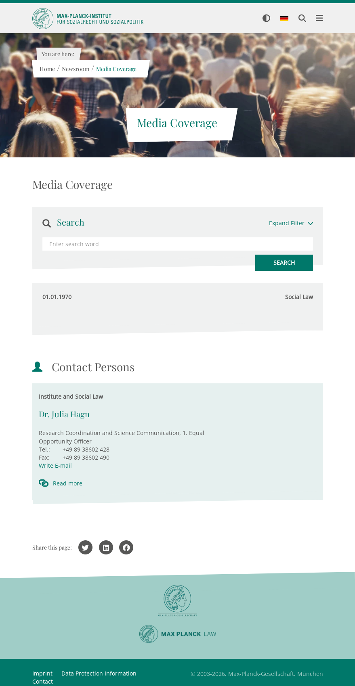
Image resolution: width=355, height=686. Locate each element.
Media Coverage (116, 69)
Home (47, 69)
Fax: (44, 457)
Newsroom (75, 69)
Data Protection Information (99, 673)
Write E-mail (55, 465)
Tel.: (44, 449)
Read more (67, 483)
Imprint (42, 673)
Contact (42, 681)
